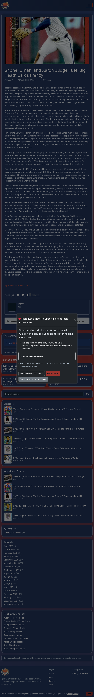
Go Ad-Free (52, 373)
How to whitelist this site (32, 356)
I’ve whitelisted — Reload (31, 373)
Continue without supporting (33, 379)
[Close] (74, 320)
